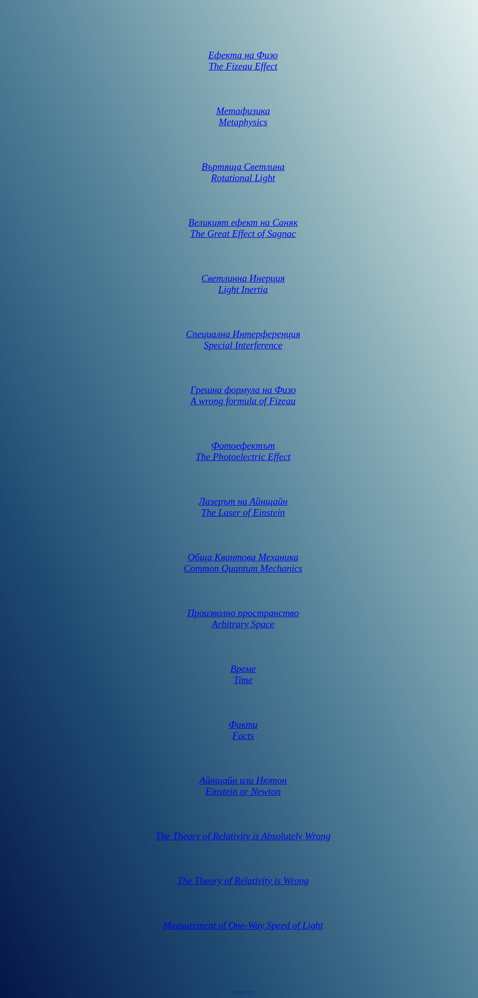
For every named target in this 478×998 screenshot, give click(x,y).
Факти (243, 724)
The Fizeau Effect (243, 66)
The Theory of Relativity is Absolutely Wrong (242, 836)
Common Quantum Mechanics (243, 568)
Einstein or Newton (242, 791)
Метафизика (243, 110)
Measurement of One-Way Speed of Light (243, 925)
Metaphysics (243, 122)
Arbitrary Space (243, 624)
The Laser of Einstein (243, 512)
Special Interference (243, 345)
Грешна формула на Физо (243, 389)
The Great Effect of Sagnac (243, 233)
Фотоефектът (243, 445)
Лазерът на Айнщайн (243, 501)
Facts (243, 735)
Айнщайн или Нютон (242, 780)
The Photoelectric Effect (243, 456)
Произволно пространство (243, 613)
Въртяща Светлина (243, 166)
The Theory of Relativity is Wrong (243, 880)
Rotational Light (243, 177)
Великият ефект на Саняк (243, 222)
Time (243, 679)
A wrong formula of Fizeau (243, 401)
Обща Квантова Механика (243, 557)
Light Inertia (243, 289)
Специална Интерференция (243, 334)
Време (243, 668)
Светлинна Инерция (242, 278)
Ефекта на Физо (243, 55)
